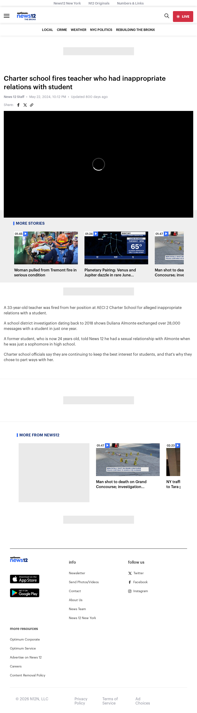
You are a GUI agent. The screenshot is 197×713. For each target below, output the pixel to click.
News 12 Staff (14, 97)
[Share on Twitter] (25, 105)
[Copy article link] (32, 105)
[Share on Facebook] (18, 105)
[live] (183, 16)
